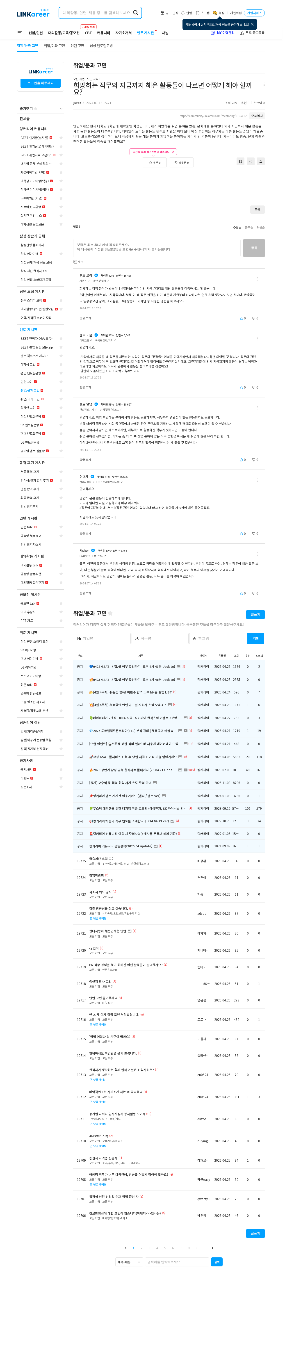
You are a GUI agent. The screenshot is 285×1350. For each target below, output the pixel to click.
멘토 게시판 (145, 32)
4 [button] (157, 1248)
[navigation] (40, 119)
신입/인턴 (36, 32)
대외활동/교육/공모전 (64, 32)
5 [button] (165, 1248)
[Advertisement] (169, 182)
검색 (255, 638)
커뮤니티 (103, 32)
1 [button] (134, 1248)
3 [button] (149, 1248)
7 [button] (181, 1248)
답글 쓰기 (85, 318)
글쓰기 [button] (255, 614)
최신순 (261, 227)
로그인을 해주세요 (40, 83)
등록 (254, 248)
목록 (257, 209)
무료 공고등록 (251, 32)
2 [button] (141, 1248)
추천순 (237, 227)
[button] (126, 1248)
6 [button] (173, 1248)
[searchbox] (177, 1261)
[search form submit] (135, 12)
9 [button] (197, 1248)
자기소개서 (123, 32)
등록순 (249, 227)
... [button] (204, 1248)
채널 (165, 32)
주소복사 (257, 115)
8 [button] (189, 1248)
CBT (88, 30)
